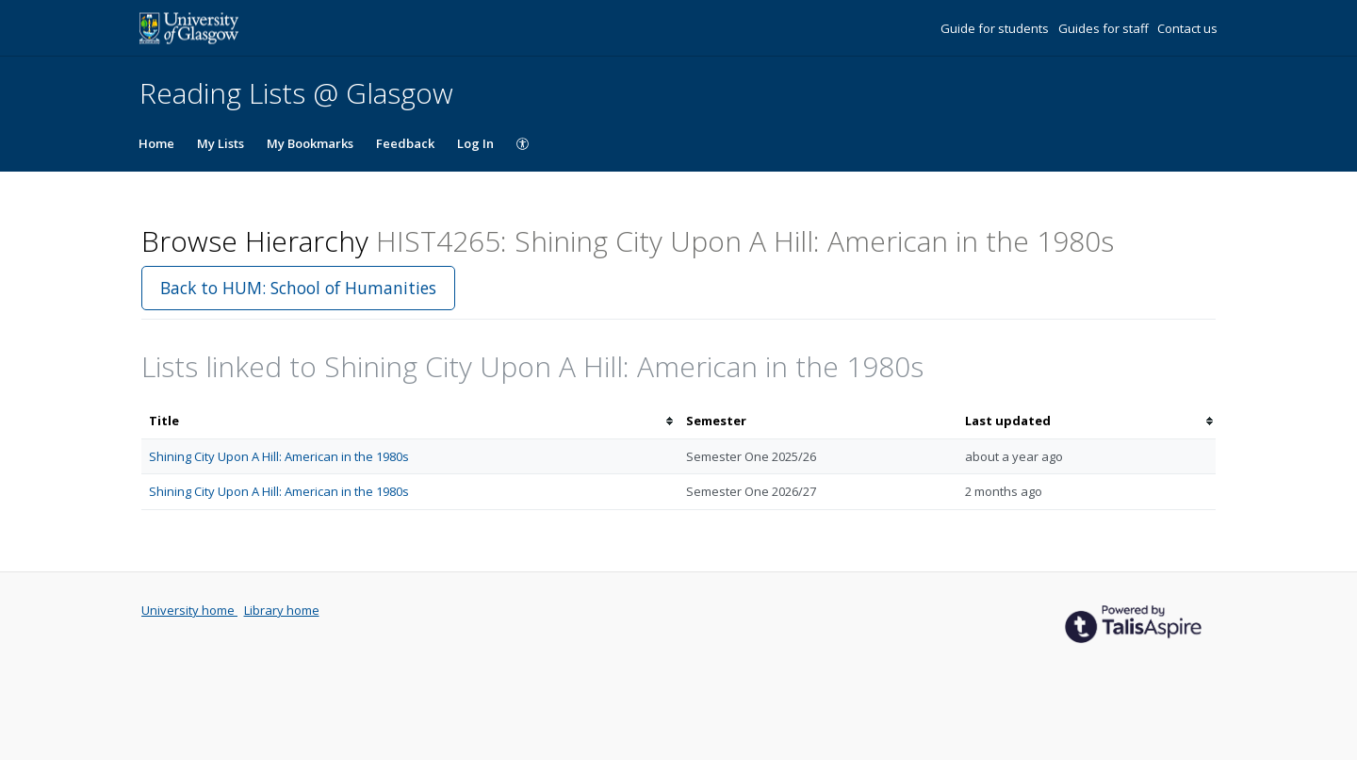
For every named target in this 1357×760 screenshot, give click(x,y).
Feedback (405, 143)
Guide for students (996, 28)
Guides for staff (1105, 28)
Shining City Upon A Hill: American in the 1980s (279, 456)
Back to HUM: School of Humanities (298, 287)
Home (156, 143)
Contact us (1187, 28)
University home (189, 610)
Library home (281, 610)
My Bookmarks (310, 143)
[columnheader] (409, 421)
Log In (475, 143)
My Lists (220, 143)
